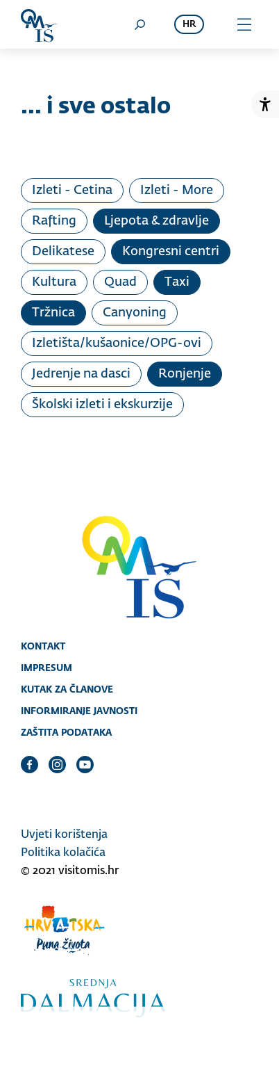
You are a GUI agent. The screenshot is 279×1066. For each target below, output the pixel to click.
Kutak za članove (67, 689)
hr (189, 24)
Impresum (46, 667)
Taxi (176, 282)
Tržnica (53, 313)
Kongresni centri (170, 251)
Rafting (54, 221)
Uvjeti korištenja (64, 835)
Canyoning (135, 313)
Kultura (54, 282)
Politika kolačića (63, 853)
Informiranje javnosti (79, 710)
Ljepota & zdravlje (156, 221)
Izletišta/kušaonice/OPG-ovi (116, 343)
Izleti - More (176, 190)
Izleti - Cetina (72, 190)
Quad (120, 282)
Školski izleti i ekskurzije (102, 404)
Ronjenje (184, 374)
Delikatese (63, 251)
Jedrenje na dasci (81, 374)
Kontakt (43, 646)
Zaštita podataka (66, 732)
